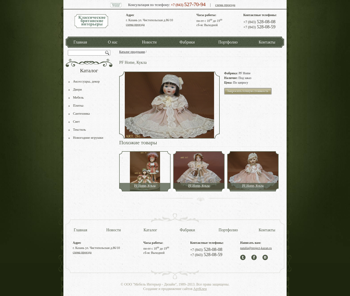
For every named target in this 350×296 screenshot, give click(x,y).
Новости (149, 42)
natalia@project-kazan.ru (256, 248)
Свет (76, 121)
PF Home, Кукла (145, 185)
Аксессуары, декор (86, 81)
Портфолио (228, 42)
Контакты (267, 42)
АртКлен (200, 289)
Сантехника (81, 113)
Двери (77, 89)
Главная (80, 42)
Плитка (78, 105)
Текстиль (79, 129)
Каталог (150, 230)
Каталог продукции (132, 52)
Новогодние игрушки (88, 137)
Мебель (78, 97)
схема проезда (225, 5)
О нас (112, 42)
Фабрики (187, 42)
